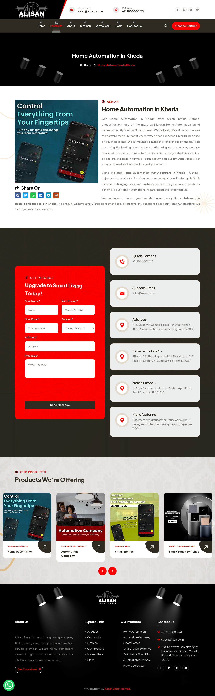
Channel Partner (186, 26)
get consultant (29, 669)
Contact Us (134, 26)
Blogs (118, 26)
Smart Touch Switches (184, 551)
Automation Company (136, 637)
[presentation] (50, 387)
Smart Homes (124, 551)
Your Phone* (70, 301)
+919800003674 (133, 11)
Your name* (32, 301)
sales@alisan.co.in (90, 11)
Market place (95, 654)
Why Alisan (103, 26)
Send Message (60, 405)
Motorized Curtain (134, 665)
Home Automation (20, 551)
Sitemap (85, 26)
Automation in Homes (136, 660)
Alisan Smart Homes (117, 688)
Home (41, 26)
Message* (31, 355)
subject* (67, 319)
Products (56, 26)
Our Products (95, 648)
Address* (31, 337)
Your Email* (32, 319)
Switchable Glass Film (136, 654)
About (71, 26)
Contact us (94, 637)
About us (93, 631)
